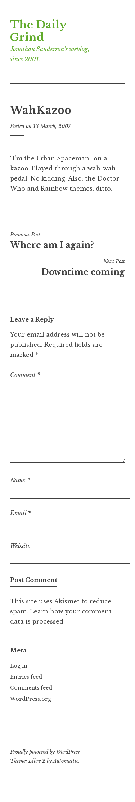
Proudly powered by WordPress (45, 752)
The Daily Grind (38, 31)
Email (20, 513)
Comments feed (31, 687)
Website (20, 545)
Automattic (65, 761)
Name (20, 480)
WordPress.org (30, 699)
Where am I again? (67, 240)
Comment (25, 374)
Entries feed (26, 677)
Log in (18, 666)
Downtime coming (67, 267)
